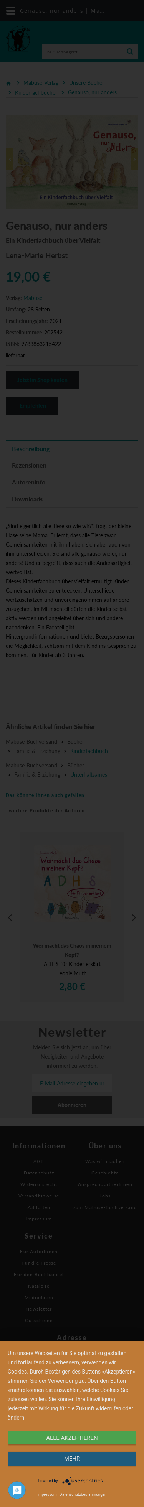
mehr (72, 1458)
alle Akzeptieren (72, 1438)
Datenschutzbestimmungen (83, 1494)
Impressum (46, 1494)
